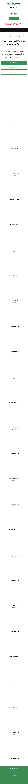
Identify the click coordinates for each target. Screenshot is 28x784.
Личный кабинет (14, 13)
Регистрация (13, 14)
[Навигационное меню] (26, 30)
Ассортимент (10, 34)
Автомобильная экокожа (18, 34)
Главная (5, 34)
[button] (14, 18)
